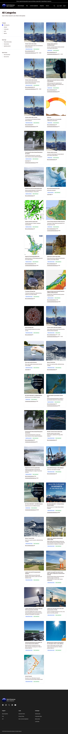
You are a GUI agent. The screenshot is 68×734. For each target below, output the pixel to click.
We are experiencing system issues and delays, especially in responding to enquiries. (34, 1)
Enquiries (42, 5)
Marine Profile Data (51, 362)
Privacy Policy (21, 716)
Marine (5, 33)
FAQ (27, 5)
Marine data (37, 718)
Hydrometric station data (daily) (53, 256)
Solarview (49, 117)
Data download (7, 54)
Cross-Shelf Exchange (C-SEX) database (55, 467)
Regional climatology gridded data (32, 256)
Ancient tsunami (28, 676)
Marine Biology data (29, 327)
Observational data (8, 41)
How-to (47, 5)
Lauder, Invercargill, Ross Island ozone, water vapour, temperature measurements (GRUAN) (55, 573)
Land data (37, 721)
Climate (5, 27)
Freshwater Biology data (30, 291)
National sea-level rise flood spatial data (33, 188)
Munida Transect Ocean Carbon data (54, 431)
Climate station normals (52, 152)
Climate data (37, 713)
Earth (5, 31)
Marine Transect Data (29, 538)
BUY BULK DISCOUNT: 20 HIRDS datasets (33, 395)
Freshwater (6, 29)
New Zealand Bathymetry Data (53, 188)
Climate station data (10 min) (31, 117)
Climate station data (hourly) (31, 80)
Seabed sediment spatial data (31, 221)
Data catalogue (21, 5)
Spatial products (7, 46)
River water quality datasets (31, 362)
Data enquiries (5, 713)
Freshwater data (38, 716)
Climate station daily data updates (54, 327)
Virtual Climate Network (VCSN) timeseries (56, 221)
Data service (6, 56)
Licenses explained (34, 5)
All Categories (6, 25)
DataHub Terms (22, 713)
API (3, 718)
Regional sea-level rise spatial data (32, 467)
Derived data (6, 43)
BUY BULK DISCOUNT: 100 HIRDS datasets (34, 503)
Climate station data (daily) (30, 43)
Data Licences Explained (23, 718)
